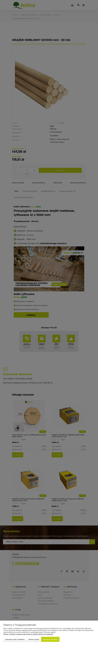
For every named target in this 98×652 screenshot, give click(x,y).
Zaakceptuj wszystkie (50, 639)
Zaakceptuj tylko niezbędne (14, 639)
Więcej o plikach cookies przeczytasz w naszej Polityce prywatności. (28, 634)
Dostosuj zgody (33, 639)
